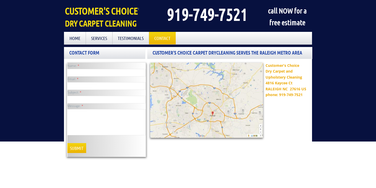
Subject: (74, 92)
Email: (73, 79)
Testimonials (131, 38)
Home (74, 38)
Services (99, 38)
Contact (162, 38)
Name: (73, 65)
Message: (75, 106)
